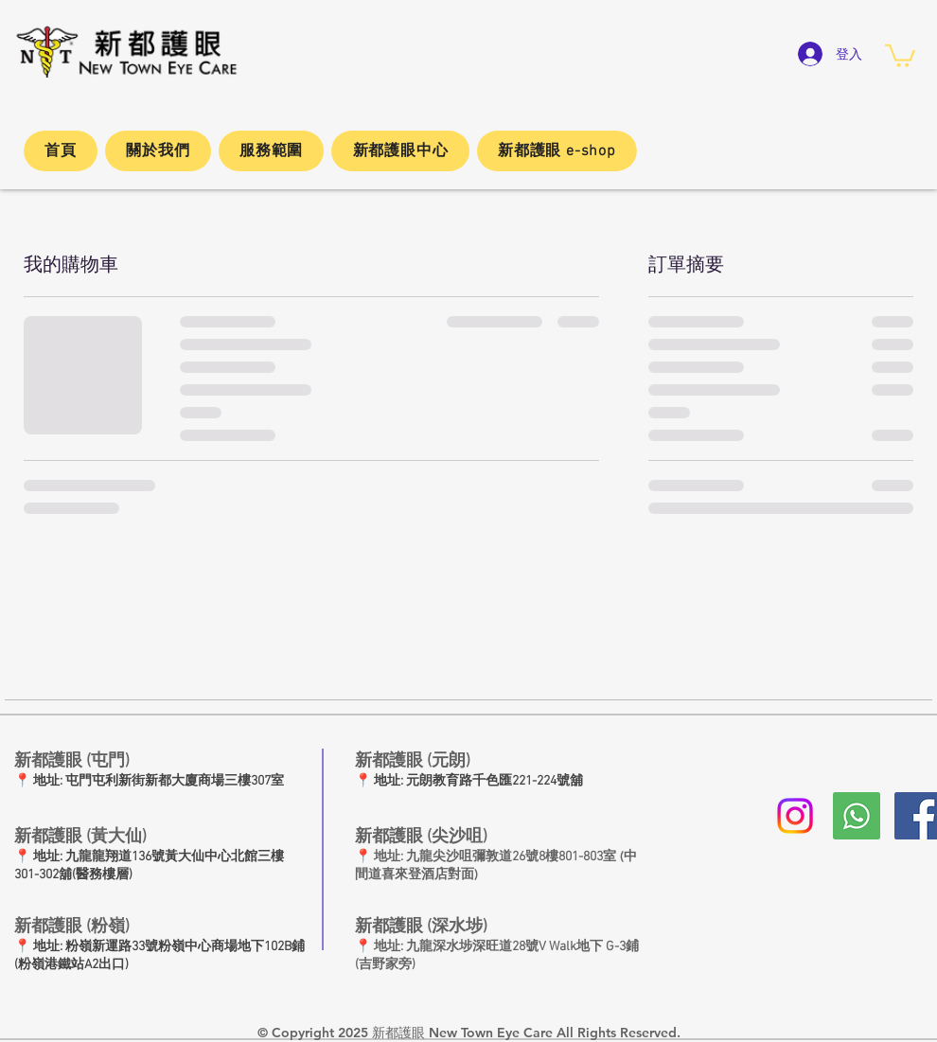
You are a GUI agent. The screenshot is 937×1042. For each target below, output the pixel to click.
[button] (900, 54)
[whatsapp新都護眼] (856, 815)
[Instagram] (795, 815)
